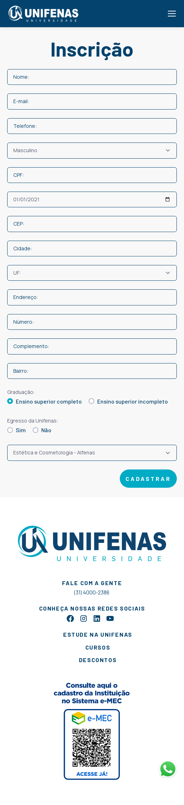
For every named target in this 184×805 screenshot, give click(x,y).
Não (46, 429)
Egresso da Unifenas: (32, 420)
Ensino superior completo (49, 401)
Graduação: (21, 392)
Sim (21, 429)
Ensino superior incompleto (132, 401)
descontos (98, 659)
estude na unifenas (97, 634)
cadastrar (148, 478)
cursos (97, 647)
